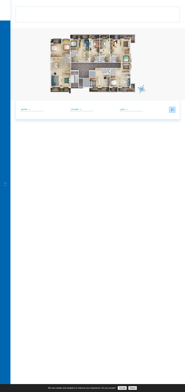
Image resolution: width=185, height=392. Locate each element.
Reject (133, 388)
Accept (122, 388)
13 (5, 183)
